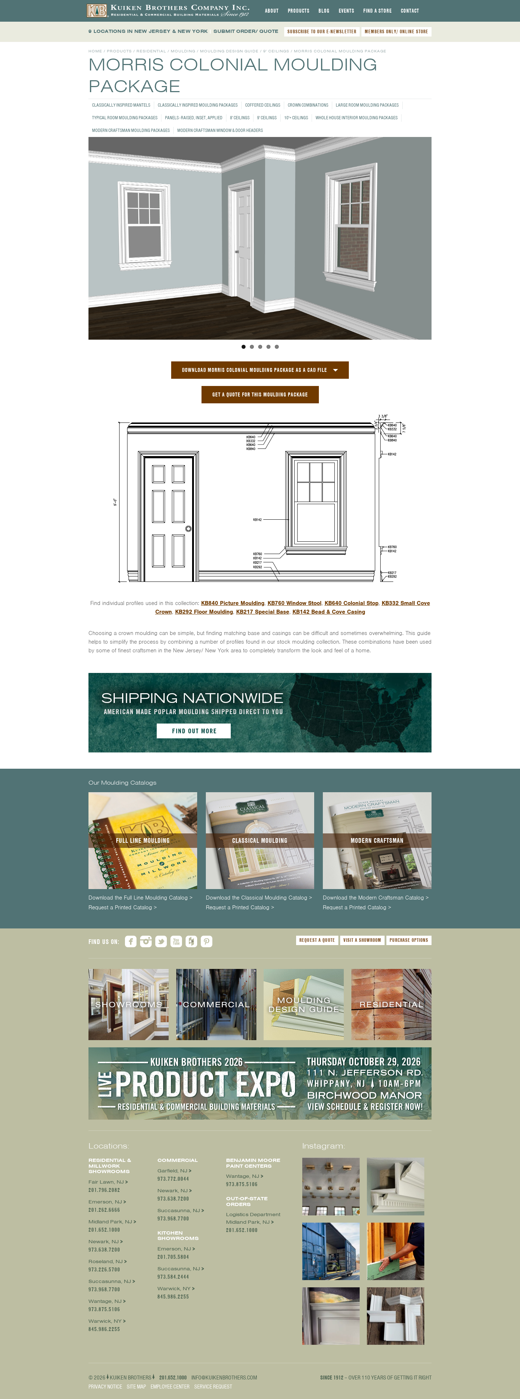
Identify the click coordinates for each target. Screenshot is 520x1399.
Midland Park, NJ (110, 1222)
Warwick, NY (105, 1321)
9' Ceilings (267, 118)
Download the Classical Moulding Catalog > (259, 897)
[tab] (271, 10)
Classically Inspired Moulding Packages (198, 105)
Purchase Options (409, 940)
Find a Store (377, 10)
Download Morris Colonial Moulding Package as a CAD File (254, 370)
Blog (324, 10)
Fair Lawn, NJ (106, 1182)
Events (346, 10)
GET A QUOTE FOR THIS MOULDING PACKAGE (260, 394)
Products (298, 10)
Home (95, 51)
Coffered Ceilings (262, 105)
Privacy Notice (105, 1386)
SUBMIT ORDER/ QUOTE (245, 31)
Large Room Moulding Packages (367, 105)
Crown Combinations (308, 105)
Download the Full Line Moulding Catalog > (140, 897)
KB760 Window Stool (294, 603)
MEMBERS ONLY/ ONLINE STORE (396, 31)
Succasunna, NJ (109, 1281)
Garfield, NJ (172, 1171)
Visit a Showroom (362, 940)
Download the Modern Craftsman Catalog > (376, 897)
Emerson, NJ (105, 1202)
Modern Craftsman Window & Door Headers (220, 130)
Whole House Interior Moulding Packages (357, 118)
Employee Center (170, 1386)
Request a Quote (317, 940)
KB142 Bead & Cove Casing (328, 611)
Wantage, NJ (105, 1301)
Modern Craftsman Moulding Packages (131, 130)
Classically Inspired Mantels (121, 105)
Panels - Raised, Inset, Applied (193, 118)
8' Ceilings (240, 118)
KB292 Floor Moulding (204, 611)
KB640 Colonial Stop (351, 603)
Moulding (183, 51)
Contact (410, 10)
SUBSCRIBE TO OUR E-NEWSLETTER (321, 31)
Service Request (213, 1386)
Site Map (136, 1386)
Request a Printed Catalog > (122, 907)
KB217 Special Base (262, 611)
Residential (151, 51)
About (272, 10)
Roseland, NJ (105, 1261)
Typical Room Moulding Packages (124, 118)
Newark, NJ (103, 1242)
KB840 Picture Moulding (232, 603)
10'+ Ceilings (296, 118)
